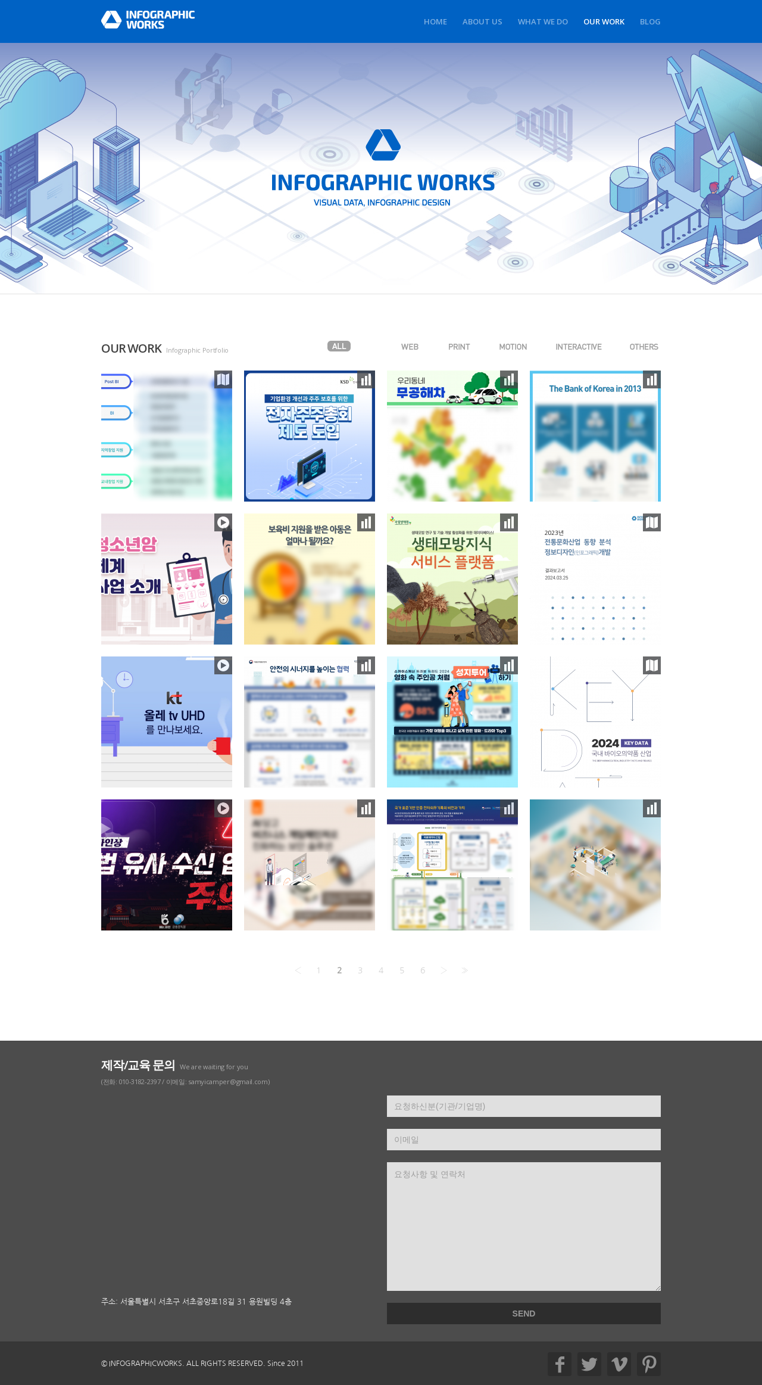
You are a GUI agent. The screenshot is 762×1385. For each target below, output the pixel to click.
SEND (524, 1313)
